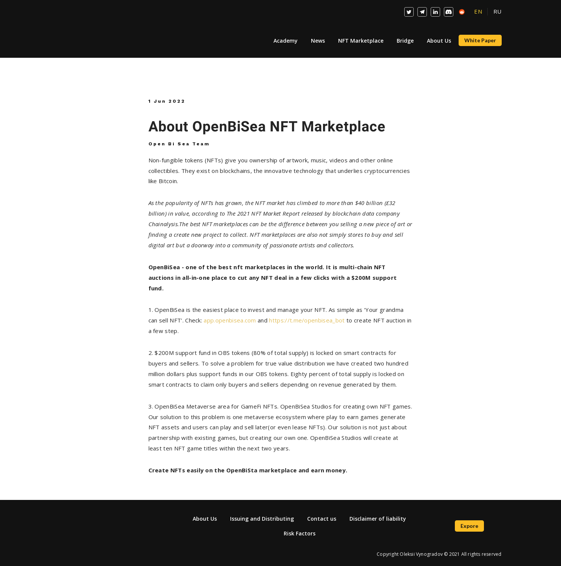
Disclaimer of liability (377, 518)
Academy (286, 40)
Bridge (405, 40)
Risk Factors (299, 533)
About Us (439, 40)
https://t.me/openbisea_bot (307, 320)
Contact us (321, 518)
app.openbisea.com (230, 320)
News (318, 40)
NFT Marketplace (360, 40)
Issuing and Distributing (262, 518)
